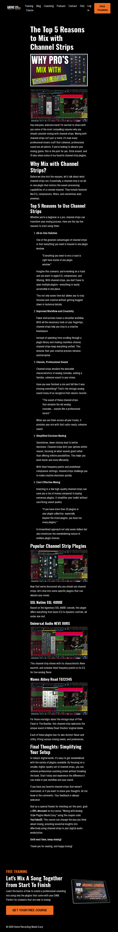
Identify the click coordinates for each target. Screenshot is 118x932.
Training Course (29, 8)
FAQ (82, 6)
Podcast (61, 6)
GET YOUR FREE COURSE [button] (29, 910)
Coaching (49, 6)
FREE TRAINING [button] (102, 8)
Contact (73, 6)
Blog (38, 6)
